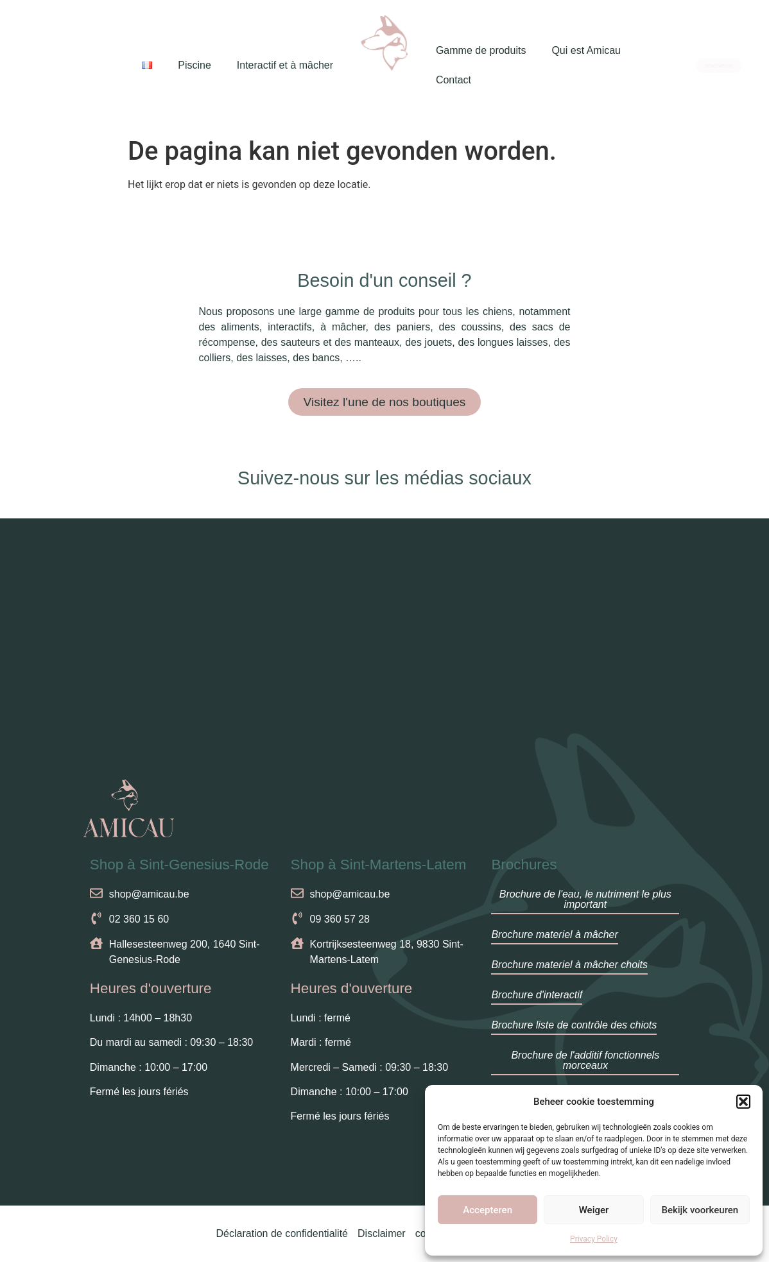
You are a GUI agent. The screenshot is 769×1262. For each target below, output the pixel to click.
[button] (743, 1101)
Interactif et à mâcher (285, 65)
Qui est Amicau (586, 50)
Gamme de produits (481, 50)
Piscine (194, 65)
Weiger (594, 1210)
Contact (453, 79)
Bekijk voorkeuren (699, 1210)
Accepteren (487, 1210)
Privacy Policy (594, 1238)
